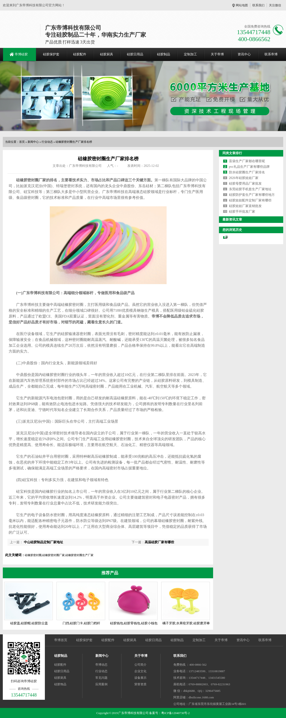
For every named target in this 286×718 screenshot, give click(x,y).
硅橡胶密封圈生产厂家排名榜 (74, 141)
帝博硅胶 (21, 54)
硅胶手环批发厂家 (242, 211)
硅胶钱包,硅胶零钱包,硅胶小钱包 (133, 623)
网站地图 (242, 5)
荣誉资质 (140, 684)
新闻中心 (33, 141)
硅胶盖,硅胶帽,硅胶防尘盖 (29, 623)
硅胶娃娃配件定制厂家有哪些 (250, 200)
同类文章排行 (232, 153)
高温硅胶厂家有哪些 (159, 542)
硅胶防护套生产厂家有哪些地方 (252, 194)
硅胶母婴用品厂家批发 (245, 183)
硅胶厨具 (106, 54)
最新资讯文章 (232, 219)
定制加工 (190, 54)
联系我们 (258, 5)
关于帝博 (217, 54)
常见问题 (101, 677)
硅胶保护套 (51, 54)
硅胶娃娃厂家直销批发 (245, 206)
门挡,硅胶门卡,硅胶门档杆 (81, 623)
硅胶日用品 (135, 54)
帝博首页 (60, 640)
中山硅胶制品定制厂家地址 (43, 542)
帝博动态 (101, 664)
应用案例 (101, 684)
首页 (22, 141)
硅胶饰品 (60, 684)
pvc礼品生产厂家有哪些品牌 (249, 166)
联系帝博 (271, 54)
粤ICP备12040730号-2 (175, 713)
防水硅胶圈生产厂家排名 (247, 172)
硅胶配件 (79, 54)
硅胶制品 (163, 54)
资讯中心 (244, 54)
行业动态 (47, 141)
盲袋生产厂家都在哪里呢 (247, 161)
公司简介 (140, 664)
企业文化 (140, 671)
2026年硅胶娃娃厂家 (243, 178)
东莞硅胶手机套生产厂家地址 (250, 189)
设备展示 (140, 677)
